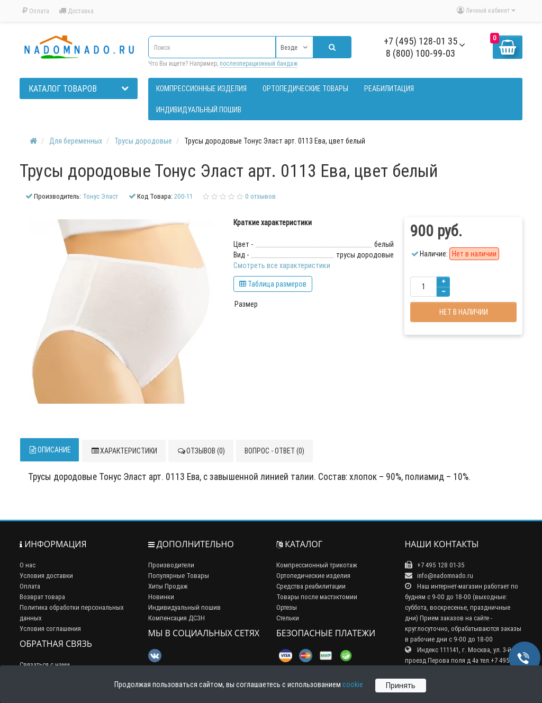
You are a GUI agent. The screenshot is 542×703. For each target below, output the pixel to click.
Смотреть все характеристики (281, 265)
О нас (27, 564)
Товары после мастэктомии (316, 596)
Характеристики (124, 451)
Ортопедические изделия (313, 575)
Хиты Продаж (168, 586)
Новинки (161, 596)
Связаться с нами (45, 664)
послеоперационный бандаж (258, 63)
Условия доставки (46, 575)
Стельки (287, 617)
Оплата (35, 11)
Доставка (76, 11)
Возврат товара (42, 596)
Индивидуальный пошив (184, 607)
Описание (49, 450)
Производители (171, 564)
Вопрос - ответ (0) (274, 451)
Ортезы (286, 607)
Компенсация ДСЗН (176, 617)
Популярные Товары (178, 575)
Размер (246, 304)
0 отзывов (260, 196)
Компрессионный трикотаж (316, 564)
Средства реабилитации (311, 586)
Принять (400, 685)
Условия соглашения (50, 628)
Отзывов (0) (201, 451)
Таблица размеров (272, 284)
